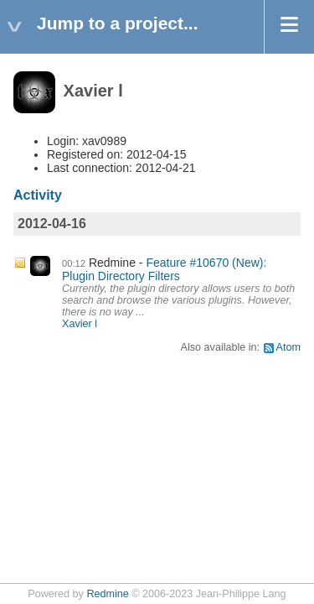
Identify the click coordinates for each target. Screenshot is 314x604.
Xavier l (79, 324)
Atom (288, 347)
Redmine (107, 594)
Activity (37, 195)
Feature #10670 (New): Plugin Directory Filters (164, 269)
